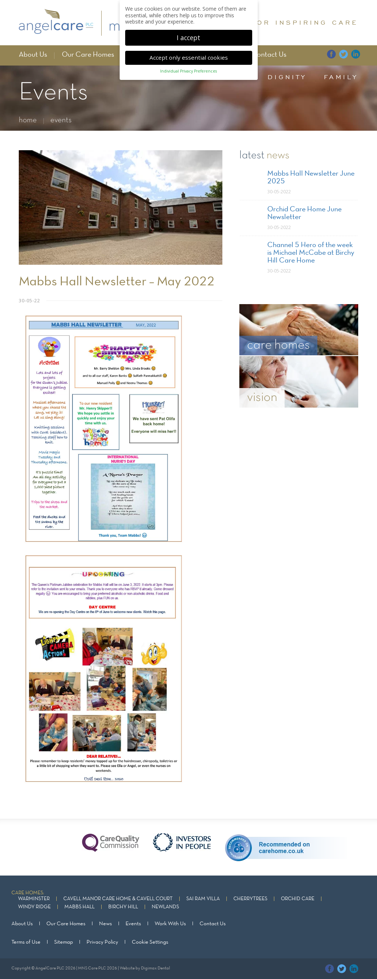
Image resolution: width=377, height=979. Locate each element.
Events (133, 923)
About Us (33, 55)
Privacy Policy (102, 942)
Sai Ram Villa (203, 899)
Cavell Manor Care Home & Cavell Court (118, 899)
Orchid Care (297, 899)
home (28, 120)
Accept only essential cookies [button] (188, 56)
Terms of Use (25, 942)
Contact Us (268, 55)
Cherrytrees (250, 899)
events (61, 120)
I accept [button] (188, 36)
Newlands (165, 907)
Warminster (34, 899)
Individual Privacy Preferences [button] (188, 70)
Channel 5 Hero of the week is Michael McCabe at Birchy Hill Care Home (310, 253)
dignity (287, 77)
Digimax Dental (155, 968)
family (341, 77)
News (105, 923)
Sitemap (63, 942)
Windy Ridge (34, 907)
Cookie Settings (150, 942)
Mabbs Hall (79, 907)
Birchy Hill (123, 907)
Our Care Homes (88, 55)
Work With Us (170, 923)
